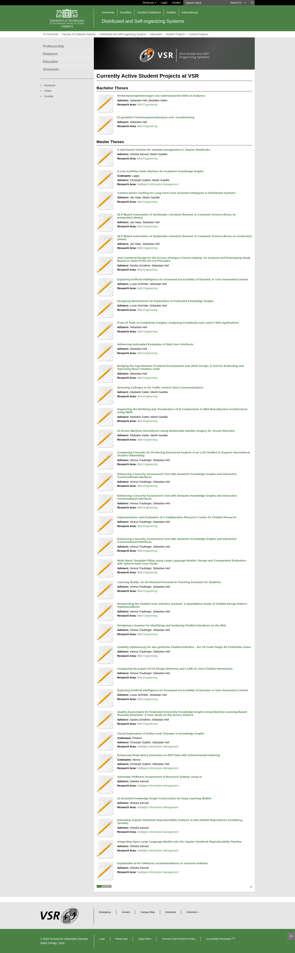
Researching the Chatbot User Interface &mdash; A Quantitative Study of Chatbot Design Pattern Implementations (182, 605)
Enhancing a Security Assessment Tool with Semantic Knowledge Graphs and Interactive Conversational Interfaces (177, 475)
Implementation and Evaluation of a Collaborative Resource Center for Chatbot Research (176, 517)
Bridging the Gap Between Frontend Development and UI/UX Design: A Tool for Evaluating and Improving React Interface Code (180, 367)
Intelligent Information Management (157, 184)
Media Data (122, 939)
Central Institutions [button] (149, 12)
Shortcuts (149, 2)
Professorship (53, 46)
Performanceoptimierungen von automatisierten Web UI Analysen (161, 95)
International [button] (190, 12)
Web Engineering (147, 104)
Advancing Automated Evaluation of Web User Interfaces (155, 344)
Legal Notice (144, 939)
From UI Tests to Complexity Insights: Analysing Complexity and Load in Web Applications (178, 322)
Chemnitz (191, 912)
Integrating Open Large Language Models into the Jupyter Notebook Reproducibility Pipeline (179, 841)
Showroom (51, 69)
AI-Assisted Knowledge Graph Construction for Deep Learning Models (164, 798)
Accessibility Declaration (220, 939)
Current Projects (198, 34)
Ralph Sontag (48, 943)
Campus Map (148, 912)
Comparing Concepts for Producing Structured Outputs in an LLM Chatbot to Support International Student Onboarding (183, 454)
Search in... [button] (238, 2)
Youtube (48, 96)
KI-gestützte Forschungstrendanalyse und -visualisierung (155, 117)
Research (50, 54)
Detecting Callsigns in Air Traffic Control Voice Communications (160, 387)
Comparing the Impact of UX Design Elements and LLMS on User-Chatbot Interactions (175, 668)
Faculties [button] (126, 12)
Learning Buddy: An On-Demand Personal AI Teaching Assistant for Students (169, 582)
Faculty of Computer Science (79, 34)
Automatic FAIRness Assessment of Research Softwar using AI (159, 776)
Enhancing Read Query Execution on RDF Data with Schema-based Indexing (168, 755)
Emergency (105, 912)
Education (156, 34)
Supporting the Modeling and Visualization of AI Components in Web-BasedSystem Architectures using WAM (182, 410)
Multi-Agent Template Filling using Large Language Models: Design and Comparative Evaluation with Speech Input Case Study (181, 562)
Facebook (49, 85)
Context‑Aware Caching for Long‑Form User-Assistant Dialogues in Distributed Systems (176, 192)
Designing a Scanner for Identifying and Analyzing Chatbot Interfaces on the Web (171, 625)
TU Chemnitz (50, 34)
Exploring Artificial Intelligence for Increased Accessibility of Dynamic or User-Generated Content (182, 279)
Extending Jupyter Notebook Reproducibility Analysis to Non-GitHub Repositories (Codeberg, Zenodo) (180, 821)
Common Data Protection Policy (178, 939)
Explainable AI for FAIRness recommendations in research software (162, 863)
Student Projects (175, 34)
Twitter (48, 90)
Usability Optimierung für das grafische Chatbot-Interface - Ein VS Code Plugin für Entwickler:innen (184, 647)
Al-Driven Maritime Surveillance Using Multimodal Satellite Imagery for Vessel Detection (176, 430)
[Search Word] (205, 2)
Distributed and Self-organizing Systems (123, 34)
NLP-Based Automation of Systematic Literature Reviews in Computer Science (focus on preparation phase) (176, 216)
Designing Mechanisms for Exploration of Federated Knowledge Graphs (165, 301)
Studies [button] (171, 12)
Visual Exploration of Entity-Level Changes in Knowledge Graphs (161, 733)
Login (164, 2)
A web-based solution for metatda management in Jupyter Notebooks (163, 149)
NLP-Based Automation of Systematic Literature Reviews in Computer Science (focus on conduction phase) (184, 237)
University (170, 912)
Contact (176, 2)
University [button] (108, 12)
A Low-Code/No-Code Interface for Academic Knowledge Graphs (160, 171)
